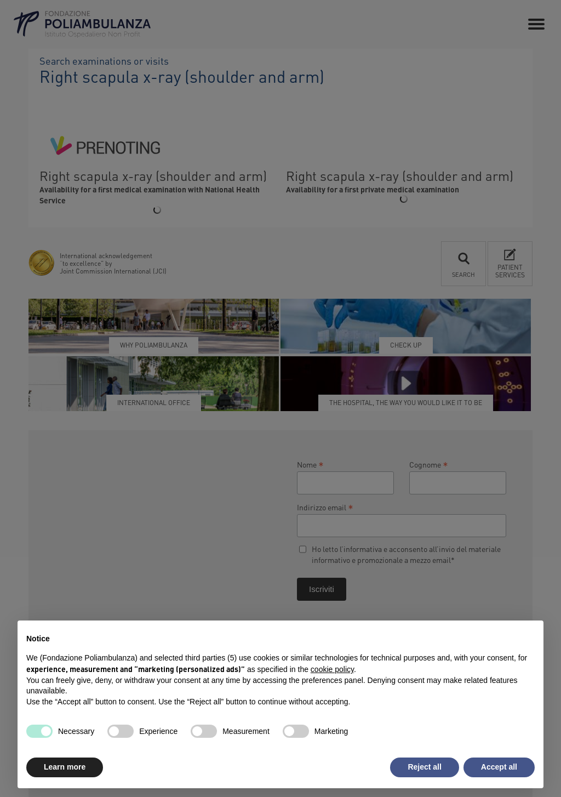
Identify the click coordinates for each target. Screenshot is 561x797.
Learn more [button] (64, 766)
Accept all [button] (499, 766)
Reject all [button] (424, 766)
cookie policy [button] (332, 669)
